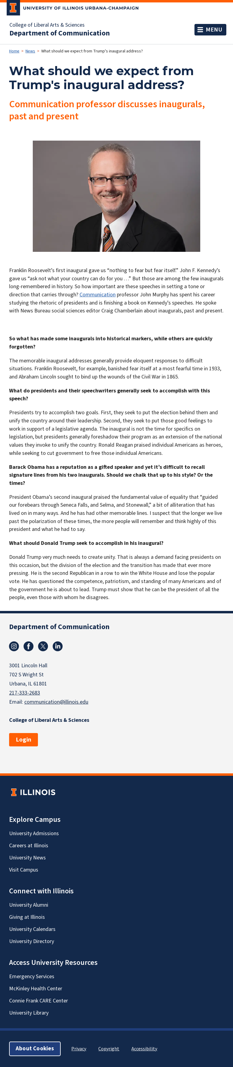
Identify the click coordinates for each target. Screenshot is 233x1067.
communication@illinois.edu (56, 702)
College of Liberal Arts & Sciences (47, 25)
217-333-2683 (24, 693)
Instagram (14, 646)
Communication (97, 294)
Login (23, 739)
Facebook (28, 646)
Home (14, 51)
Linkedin (57, 646)
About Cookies (35, 1049)
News (30, 51)
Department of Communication (59, 33)
